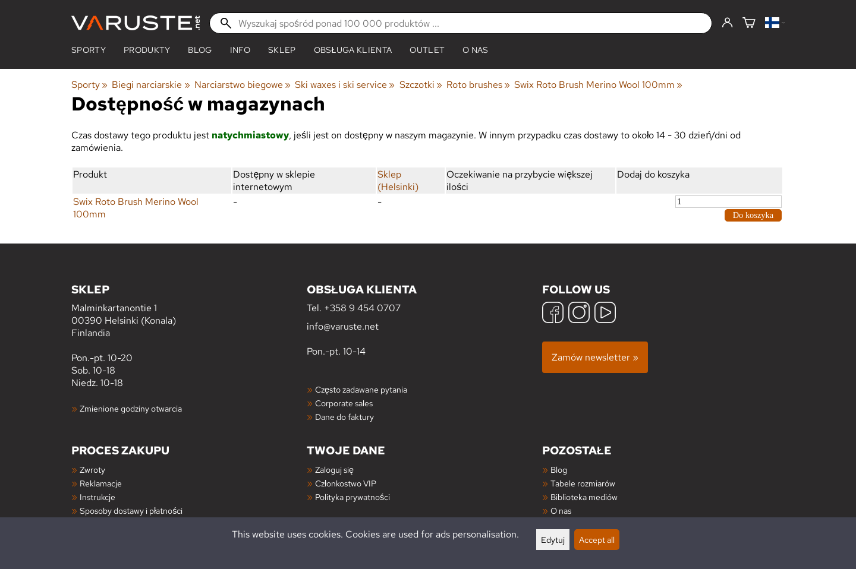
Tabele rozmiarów (582, 483)
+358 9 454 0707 (362, 308)
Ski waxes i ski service (345, 84)
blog (200, 50)
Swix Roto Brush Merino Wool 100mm (598, 84)
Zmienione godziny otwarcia (131, 408)
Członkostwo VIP (345, 483)
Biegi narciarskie (151, 84)
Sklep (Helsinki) (397, 180)
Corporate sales (344, 403)
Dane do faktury (344, 416)
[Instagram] (579, 314)
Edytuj (553, 539)
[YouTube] (605, 314)
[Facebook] (553, 314)
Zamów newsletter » (595, 357)
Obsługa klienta (353, 50)
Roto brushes (478, 84)
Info (240, 50)
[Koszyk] (749, 23)
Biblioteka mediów (584, 496)
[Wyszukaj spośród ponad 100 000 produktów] (460, 23)
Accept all (597, 539)
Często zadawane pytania (361, 389)
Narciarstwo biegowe (242, 84)
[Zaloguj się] (727, 23)
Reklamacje (101, 483)
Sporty (88, 50)
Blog (558, 469)
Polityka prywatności (352, 496)
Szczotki (420, 84)
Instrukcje (97, 496)
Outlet (427, 50)
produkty (147, 50)
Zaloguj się (334, 469)
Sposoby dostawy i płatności (131, 510)
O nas (475, 50)
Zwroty (92, 469)
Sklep (282, 50)
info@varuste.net (343, 326)
